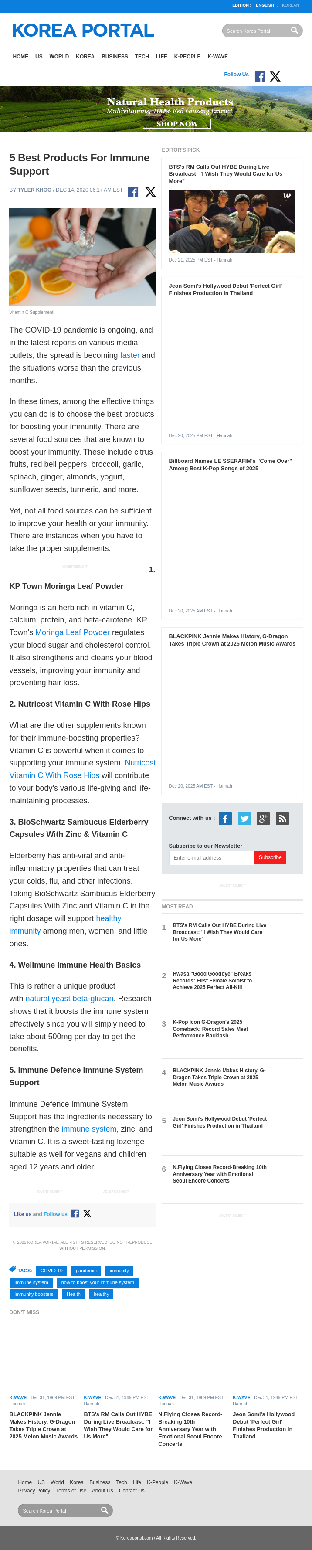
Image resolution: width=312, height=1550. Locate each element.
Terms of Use (71, 1491)
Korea (85, 57)
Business (115, 57)
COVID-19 (52, 1270)
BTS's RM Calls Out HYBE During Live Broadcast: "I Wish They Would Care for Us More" (225, 174)
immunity (119, 1270)
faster (130, 355)
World (59, 57)
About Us (102, 1491)
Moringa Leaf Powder (72, 632)
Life (161, 57)
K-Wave (217, 57)
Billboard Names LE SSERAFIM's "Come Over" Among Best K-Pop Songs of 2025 (230, 465)
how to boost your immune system (97, 1282)
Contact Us (132, 1491)
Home (20, 57)
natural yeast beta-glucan (69, 998)
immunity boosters (33, 1294)
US (38, 57)
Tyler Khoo (34, 190)
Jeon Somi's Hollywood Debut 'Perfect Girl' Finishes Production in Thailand (225, 289)
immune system (89, 1129)
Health (74, 1294)
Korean (290, 5)
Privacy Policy (34, 1491)
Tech (142, 57)
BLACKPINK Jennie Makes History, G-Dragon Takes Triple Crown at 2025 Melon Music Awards (232, 640)
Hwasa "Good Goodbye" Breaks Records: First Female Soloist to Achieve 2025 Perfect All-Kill (212, 980)
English (265, 5)
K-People (187, 57)
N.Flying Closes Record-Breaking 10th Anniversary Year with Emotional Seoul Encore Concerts (220, 1174)
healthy (101, 1294)
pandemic (86, 1270)
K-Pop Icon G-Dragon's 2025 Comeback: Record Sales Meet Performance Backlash (210, 1029)
